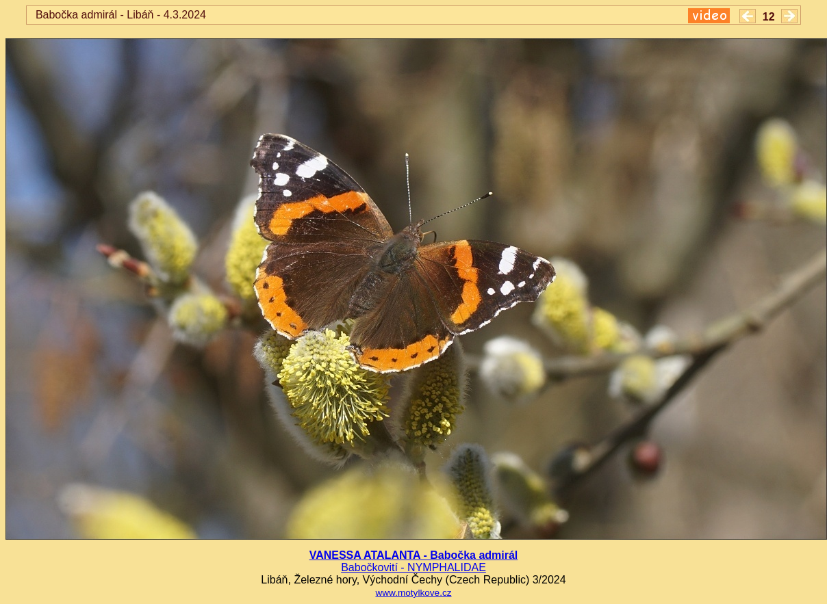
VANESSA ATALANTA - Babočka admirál (413, 555)
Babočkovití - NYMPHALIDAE (413, 567)
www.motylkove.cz (413, 593)
